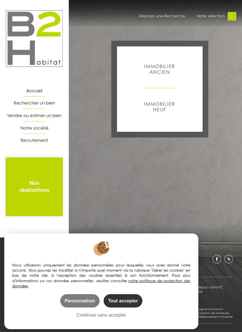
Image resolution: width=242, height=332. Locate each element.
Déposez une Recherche (162, 16)
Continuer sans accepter (101, 314)
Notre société (34, 127)
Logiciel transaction (210, 309)
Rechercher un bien (34, 102)
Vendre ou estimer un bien (34, 115)
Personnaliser (80, 300)
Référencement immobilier (215, 316)
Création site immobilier (213, 313)
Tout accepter (123, 300)
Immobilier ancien (159, 69)
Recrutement (34, 140)
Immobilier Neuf (159, 106)
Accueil (34, 90)
